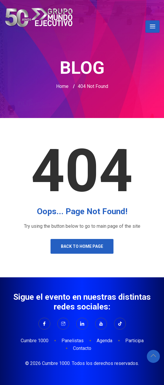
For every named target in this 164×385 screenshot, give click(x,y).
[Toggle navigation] (152, 26)
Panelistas (72, 340)
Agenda (104, 340)
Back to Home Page (82, 246)
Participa (134, 340)
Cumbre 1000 (34, 340)
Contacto (82, 348)
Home (62, 86)
